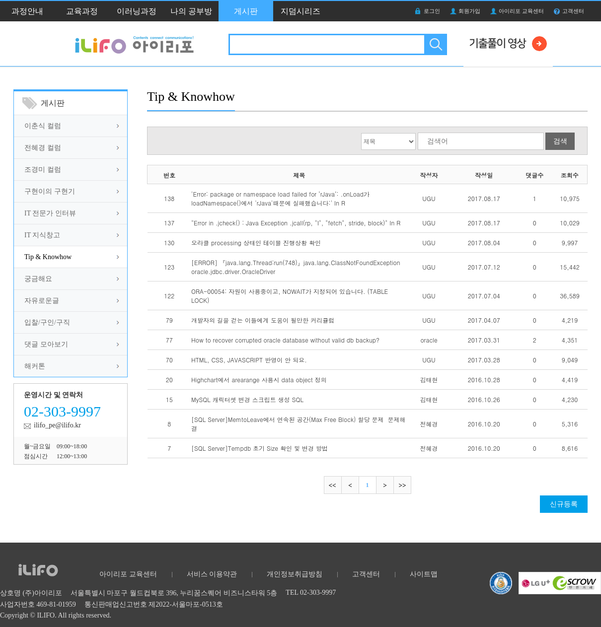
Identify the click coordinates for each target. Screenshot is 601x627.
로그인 (432, 11)
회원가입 (469, 11)
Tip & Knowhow (48, 257)
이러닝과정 (136, 11)
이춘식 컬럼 (42, 126)
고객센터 (573, 11)
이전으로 (350, 485)
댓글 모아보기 (46, 344)
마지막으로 (402, 485)
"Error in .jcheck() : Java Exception (295, 222)
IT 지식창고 (42, 235)
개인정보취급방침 (294, 574)
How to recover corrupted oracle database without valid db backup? (285, 340)
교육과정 (82, 11)
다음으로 (384, 485)
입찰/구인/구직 (47, 322)
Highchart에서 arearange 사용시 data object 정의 (259, 379)
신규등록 (564, 504)
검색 (435, 44)
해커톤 (34, 366)
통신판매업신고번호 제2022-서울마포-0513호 (153, 604)
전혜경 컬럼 (42, 147)
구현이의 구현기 (49, 191)
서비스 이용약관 (212, 574)
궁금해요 (38, 278)
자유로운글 (41, 300)
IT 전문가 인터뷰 (50, 213)
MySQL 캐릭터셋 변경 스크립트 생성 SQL (247, 399)
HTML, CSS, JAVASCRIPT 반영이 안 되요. (249, 359)
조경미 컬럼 (42, 169)
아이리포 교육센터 (521, 11)
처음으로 (332, 485)
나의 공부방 (191, 11)
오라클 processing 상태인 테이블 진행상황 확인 (256, 242)
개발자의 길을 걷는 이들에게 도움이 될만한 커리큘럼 (262, 320)
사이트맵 (424, 574)
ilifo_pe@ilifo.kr (57, 425)
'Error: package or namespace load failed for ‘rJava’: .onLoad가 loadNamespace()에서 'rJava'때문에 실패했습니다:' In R (280, 198)
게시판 (246, 11)
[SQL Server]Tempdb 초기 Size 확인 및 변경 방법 (259, 448)
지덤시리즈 (300, 11)
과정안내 (27, 11)
